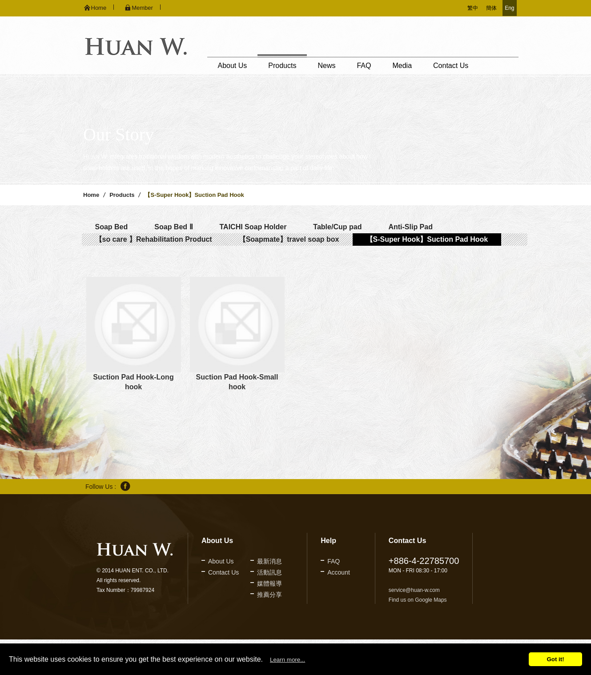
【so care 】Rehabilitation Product (153, 239)
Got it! (555, 659)
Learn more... (287, 659)
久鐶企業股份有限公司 (136, 46)
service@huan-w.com (414, 590)
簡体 (491, 8)
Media (402, 65)
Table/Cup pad (337, 227)
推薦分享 (269, 594)
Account (338, 572)
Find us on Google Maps (418, 600)
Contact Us (450, 65)
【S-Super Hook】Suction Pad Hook (427, 239)
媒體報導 (269, 583)
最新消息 (269, 561)
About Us (232, 65)
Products (282, 65)
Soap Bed (111, 227)
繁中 (472, 8)
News (326, 65)
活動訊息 (269, 572)
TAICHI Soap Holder (253, 227)
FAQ (364, 65)
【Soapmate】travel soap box (289, 239)
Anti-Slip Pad (410, 227)
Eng (509, 8)
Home (91, 195)
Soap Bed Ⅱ (173, 227)
